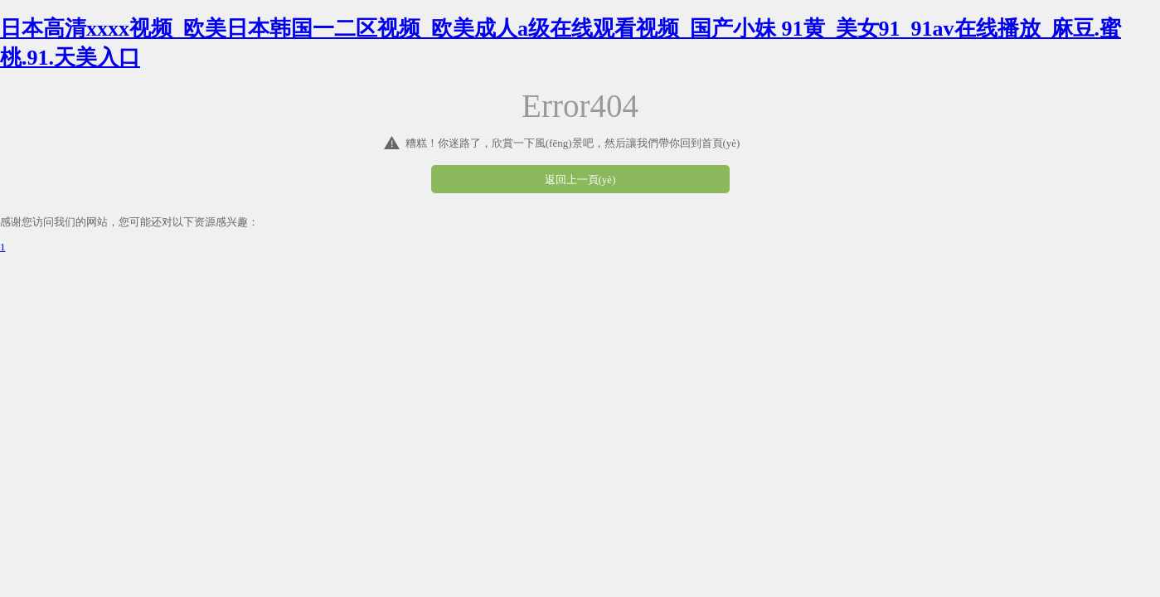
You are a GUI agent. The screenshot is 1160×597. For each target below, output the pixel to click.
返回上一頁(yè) (580, 179)
